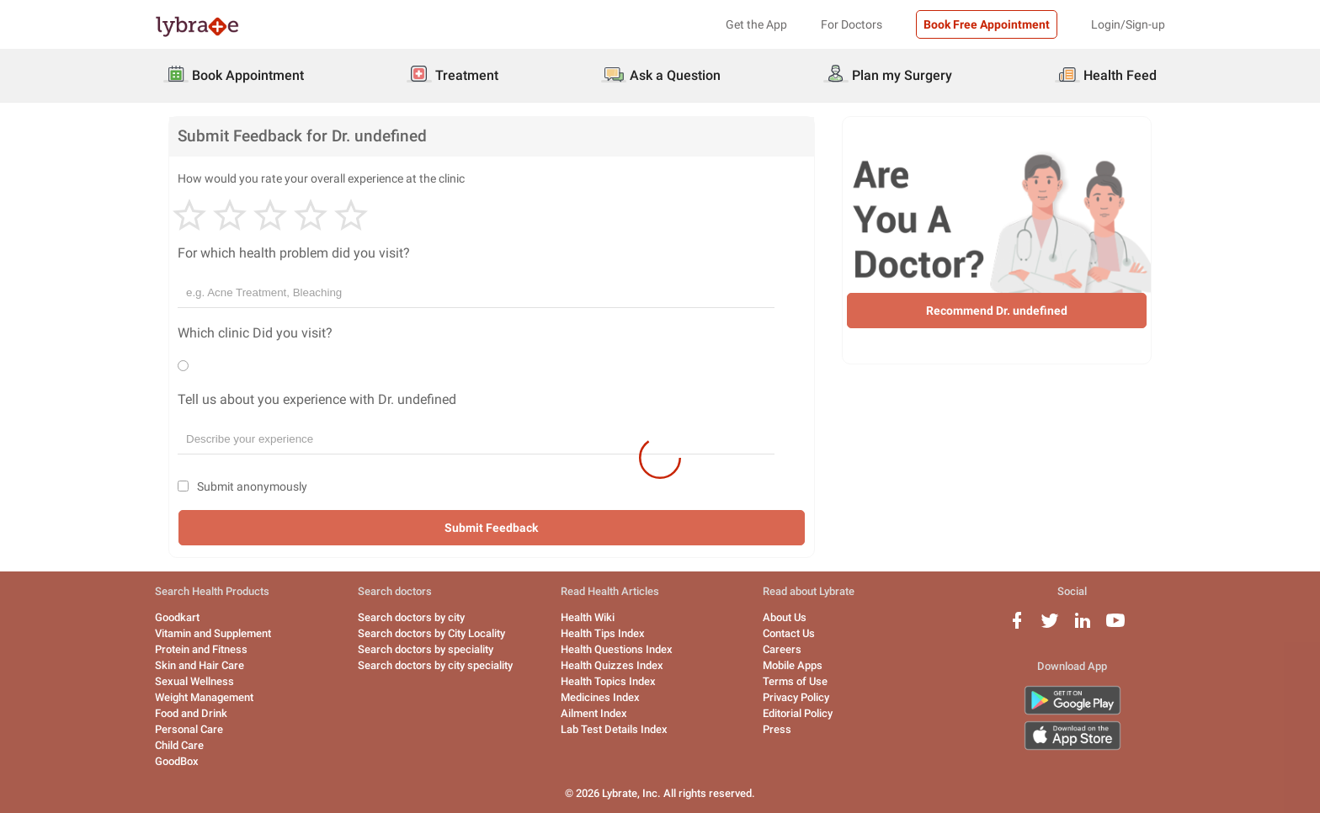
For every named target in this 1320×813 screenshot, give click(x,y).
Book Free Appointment (986, 24)
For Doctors (851, 24)
